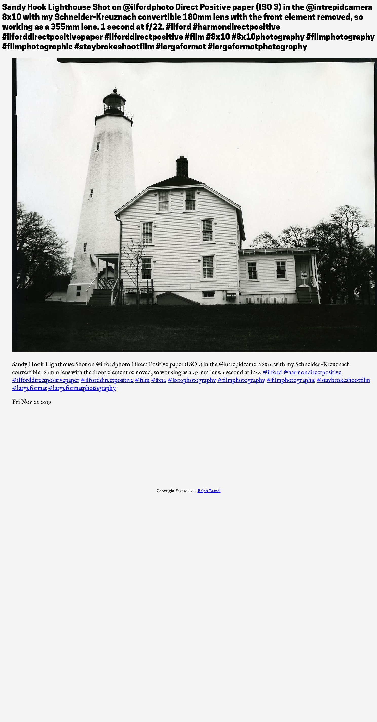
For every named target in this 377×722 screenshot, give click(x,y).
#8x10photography (192, 380)
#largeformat (29, 388)
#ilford (272, 372)
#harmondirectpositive (312, 372)
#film (142, 380)
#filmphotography (241, 380)
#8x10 (158, 380)
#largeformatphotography (82, 388)
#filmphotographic (291, 380)
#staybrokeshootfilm (343, 380)
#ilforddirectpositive (107, 380)
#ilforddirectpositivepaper (45, 380)
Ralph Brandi (209, 491)
